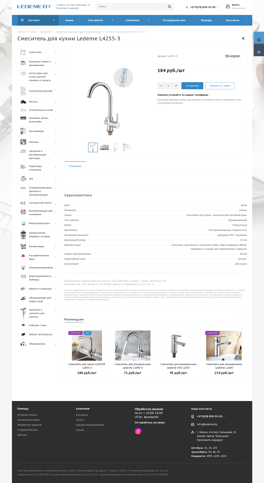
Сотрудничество (27, 429)
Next (244, 320)
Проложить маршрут (67, 8)
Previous (238, 320)
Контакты (82, 414)
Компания (83, 408)
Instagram (138, 430)
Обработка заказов (29, 424)
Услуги (80, 419)
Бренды (22, 434)
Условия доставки (28, 419)
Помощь (23, 408)
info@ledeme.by (207, 424)
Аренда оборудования (90, 424)
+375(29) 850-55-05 (203, 7)
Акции (80, 429)
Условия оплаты (27, 414)
